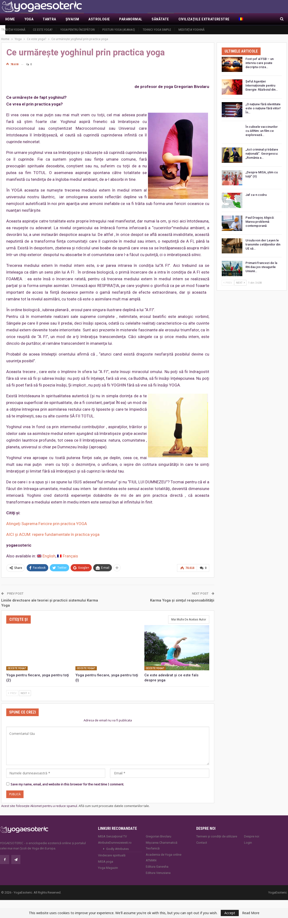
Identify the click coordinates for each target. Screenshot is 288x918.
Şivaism (72, 19)
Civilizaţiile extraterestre (204, 19)
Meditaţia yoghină (191, 29)
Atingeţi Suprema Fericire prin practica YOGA (46, 523)
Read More (250, 913)
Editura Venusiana (158, 872)
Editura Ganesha (157, 866)
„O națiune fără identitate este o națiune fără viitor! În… (263, 108)
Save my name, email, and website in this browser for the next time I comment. (67, 784)
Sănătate (160, 19)
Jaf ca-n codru (256, 195)
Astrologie (99, 19)
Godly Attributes (117, 848)
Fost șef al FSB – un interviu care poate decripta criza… (259, 63)
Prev (12, 693)
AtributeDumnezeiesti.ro (115, 842)
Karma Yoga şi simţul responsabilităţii (182, 600)
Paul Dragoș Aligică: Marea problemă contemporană (259, 222)
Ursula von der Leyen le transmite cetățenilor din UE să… (262, 244)
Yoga (29, 19)
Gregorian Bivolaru (158, 836)
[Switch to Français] (67, 556)
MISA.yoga (105, 861)
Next (25, 693)
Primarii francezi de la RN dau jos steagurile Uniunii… (261, 267)
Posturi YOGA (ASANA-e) (118, 29)
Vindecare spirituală (111, 855)
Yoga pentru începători (77, 29)
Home (10, 19)
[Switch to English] (46, 556)
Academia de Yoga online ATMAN (163, 857)
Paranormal (130, 19)
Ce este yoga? (43, 29)
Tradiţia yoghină (13, 29)
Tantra (49, 19)
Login (248, 842)
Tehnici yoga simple (157, 29)
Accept (229, 913)
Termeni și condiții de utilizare (216, 836)
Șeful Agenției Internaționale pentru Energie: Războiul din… (261, 85)
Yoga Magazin (108, 867)
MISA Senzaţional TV (112, 836)
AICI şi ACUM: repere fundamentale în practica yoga (52, 534)
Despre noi (251, 836)
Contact (201, 842)
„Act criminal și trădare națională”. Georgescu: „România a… (261, 153)
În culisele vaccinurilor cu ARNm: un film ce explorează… (261, 131)
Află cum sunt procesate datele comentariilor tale (114, 805)
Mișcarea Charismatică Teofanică (161, 845)
